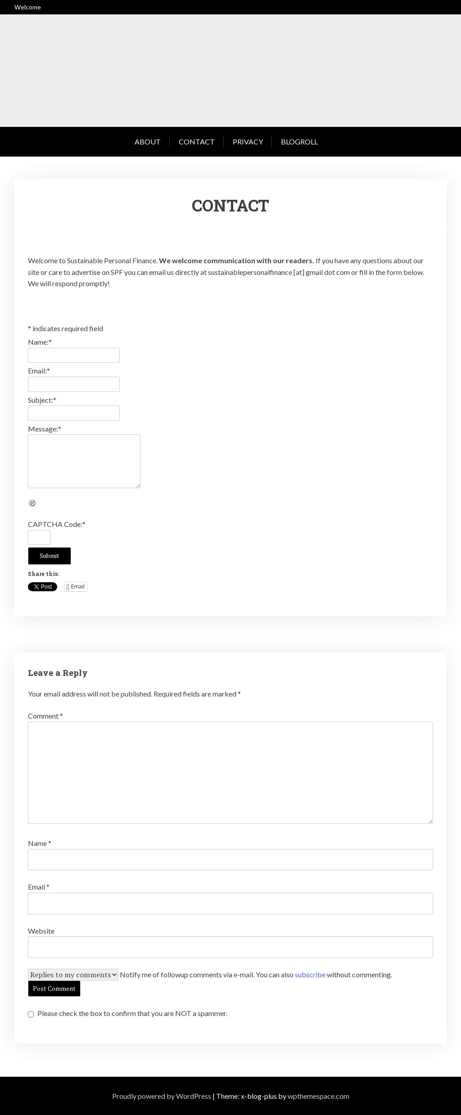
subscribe (310, 974)
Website (41, 930)
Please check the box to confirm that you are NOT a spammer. (127, 1013)
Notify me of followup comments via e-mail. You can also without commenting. (256, 974)
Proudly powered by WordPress (161, 1096)
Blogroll (299, 141)
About (148, 141)
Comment (45, 715)
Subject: (42, 400)
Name (39, 843)
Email (39, 886)
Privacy (248, 141)
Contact (197, 141)
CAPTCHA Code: (57, 524)
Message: (44, 428)
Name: (40, 341)
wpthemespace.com (318, 1096)
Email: (39, 370)
